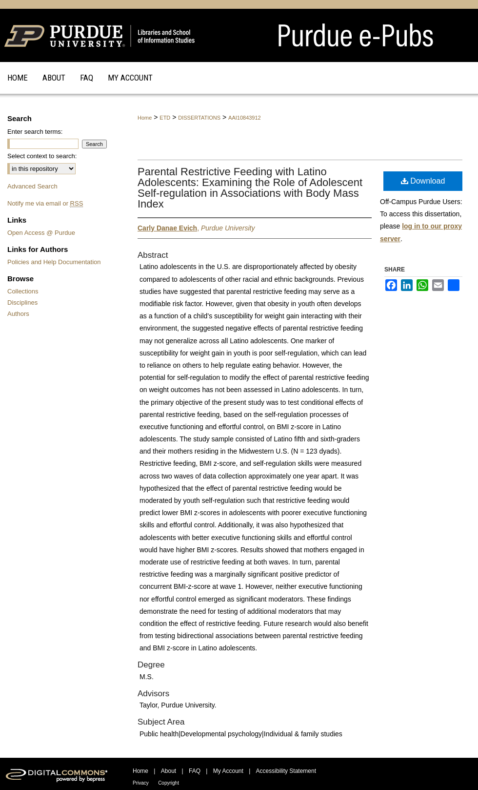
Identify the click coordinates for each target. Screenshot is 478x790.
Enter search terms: (34, 131)
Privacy (141, 783)
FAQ (194, 771)
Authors (18, 313)
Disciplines (22, 302)
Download (423, 181)
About (168, 771)
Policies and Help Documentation (54, 262)
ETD (164, 118)
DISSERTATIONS (199, 118)
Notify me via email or (45, 203)
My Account (228, 771)
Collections (23, 291)
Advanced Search (32, 186)
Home (145, 118)
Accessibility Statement (286, 771)
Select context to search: (42, 156)
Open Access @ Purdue (41, 232)
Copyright (168, 783)
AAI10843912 (244, 118)
